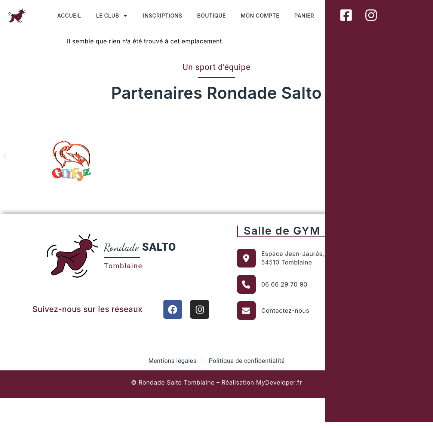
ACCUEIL (69, 15)
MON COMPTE (260, 15)
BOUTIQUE (211, 15)
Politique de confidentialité (247, 360)
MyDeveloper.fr (279, 382)
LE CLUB (112, 15)
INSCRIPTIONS (162, 15)
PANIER (304, 15)
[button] (4, 155)
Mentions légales (172, 360)
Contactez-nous (285, 310)
